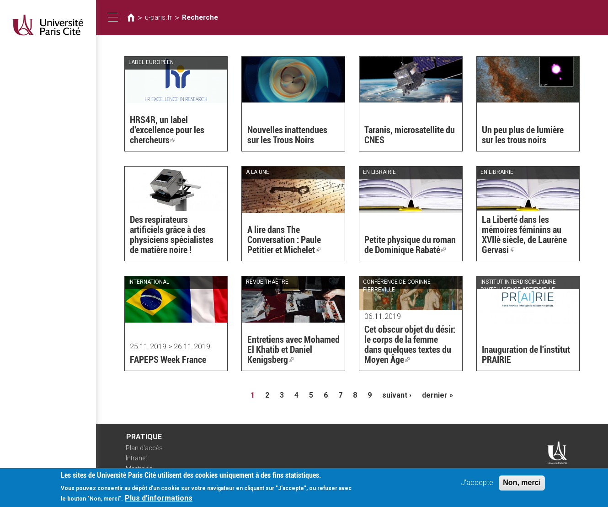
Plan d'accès (144, 448)
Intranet (136, 458)
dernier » (437, 395)
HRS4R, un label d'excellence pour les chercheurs (167, 130)
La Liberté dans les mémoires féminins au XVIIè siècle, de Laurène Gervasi (524, 234)
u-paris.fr (158, 17)
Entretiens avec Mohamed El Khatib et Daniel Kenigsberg (293, 349)
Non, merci (522, 486)
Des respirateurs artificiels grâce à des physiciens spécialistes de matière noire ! (171, 234)
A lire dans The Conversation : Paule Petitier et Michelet (284, 239)
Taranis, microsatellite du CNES (409, 135)
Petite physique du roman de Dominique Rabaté (410, 244)
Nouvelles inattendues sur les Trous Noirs (287, 135)
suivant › (396, 395)
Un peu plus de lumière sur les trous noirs (523, 135)
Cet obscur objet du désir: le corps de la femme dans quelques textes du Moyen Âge (409, 344)
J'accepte (477, 486)
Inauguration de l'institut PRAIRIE (526, 354)
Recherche (200, 17)
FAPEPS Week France (168, 359)
